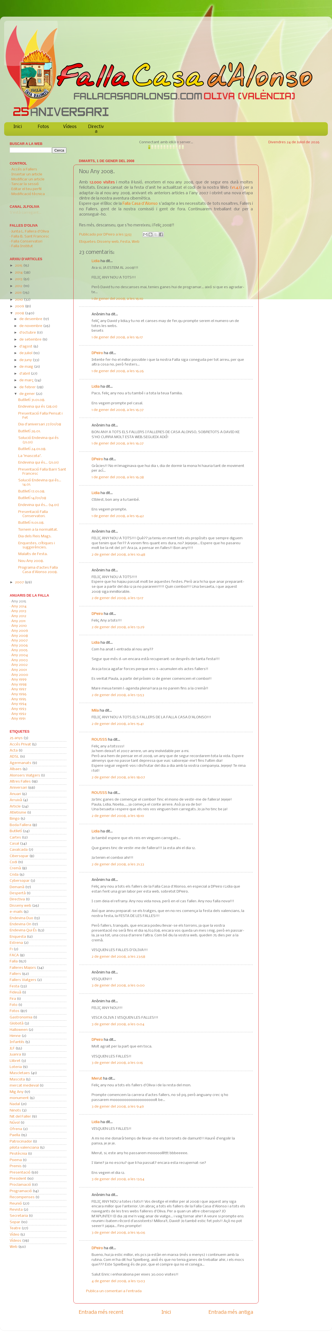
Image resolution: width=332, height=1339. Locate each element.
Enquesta (18, 937)
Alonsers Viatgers (25, 775)
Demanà (17, 887)
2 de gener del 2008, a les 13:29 (118, 627)
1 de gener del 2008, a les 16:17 (117, 337)
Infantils (17, 1042)
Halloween (19, 1030)
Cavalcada (19, 850)
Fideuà (15, 992)
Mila (95, 711)
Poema (16, 1160)
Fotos (43, 126)
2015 (19, 266)
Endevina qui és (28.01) (38, 407)
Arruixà (16, 800)
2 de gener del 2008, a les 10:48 (118, 555)
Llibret (15, 1061)
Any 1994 (19, 704)
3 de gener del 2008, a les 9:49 (118, 1107)
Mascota (17, 1079)
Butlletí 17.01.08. (31, 491)
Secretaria (19, 1216)
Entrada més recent (101, 1312)
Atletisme (18, 813)
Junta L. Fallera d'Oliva (30, 231)
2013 (19, 279)
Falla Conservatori (26, 241)
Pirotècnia (18, 1154)
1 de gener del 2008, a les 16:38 (118, 477)
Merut (97, 1079)
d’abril (25, 374)
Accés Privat (20, 744)
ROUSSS (99, 740)
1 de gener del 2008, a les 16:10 (117, 299)
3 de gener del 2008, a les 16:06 (118, 1233)
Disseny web (108, 242)
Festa (125, 242)
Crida (14, 875)
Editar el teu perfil (26, 189)
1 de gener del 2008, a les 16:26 (118, 371)
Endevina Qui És (23, 930)
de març (26, 380)
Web (135, 242)
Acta (14, 750)
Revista (16, 1210)
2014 (19, 272)
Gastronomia (21, 1017)
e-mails (16, 912)
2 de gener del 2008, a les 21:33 (118, 864)
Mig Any (17, 1092)
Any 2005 (19, 650)
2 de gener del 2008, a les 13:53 (118, 695)
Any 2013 (18, 611)
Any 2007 (19, 640)
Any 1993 (18, 709)
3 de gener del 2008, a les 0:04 (118, 1024)
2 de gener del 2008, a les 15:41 (118, 724)
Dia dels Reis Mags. (34, 536)
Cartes (15, 837)
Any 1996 (19, 694)
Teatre (15, 1228)
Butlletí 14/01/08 (32, 498)
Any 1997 (18, 689)
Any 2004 (19, 655)
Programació (21, 1191)
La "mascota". (30, 456)
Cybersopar (20, 881)
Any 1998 (19, 685)
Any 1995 (18, 699)
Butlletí (16, 831)
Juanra (15, 1054)
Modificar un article (28, 179)
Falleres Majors (23, 968)
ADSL (14, 757)
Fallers (15, 974)
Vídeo (14, 1235)
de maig (26, 367)
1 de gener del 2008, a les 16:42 (118, 516)
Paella (15, 1135)
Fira (13, 999)
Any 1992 (18, 714)
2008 (20, 313)
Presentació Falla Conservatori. (33, 514)
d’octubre (28, 333)
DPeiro (109, 234)
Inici (18, 126)
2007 (20, 582)
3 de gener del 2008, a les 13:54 (118, 1179)
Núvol (15, 1123)
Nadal (15, 1104)
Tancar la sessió (25, 184)
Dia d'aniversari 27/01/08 (39, 424)
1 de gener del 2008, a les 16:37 (118, 410)
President (18, 1179)
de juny (26, 360)
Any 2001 (19, 670)
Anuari (15, 794)
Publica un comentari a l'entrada (114, 1291)
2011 (18, 293)
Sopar (15, 1222)
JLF (12, 1048)
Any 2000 (19, 675)
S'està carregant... (25, 213)
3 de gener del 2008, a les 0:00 (118, 985)
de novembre (31, 326)
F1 (11, 949)
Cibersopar (19, 856)
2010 (19, 300)
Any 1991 (18, 719)
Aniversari (18, 788)
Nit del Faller (20, 1117)
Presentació (20, 1173)
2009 (20, 306)
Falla (14, 961)
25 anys (16, 738)
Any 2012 (18, 616)
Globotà (17, 1023)
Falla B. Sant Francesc (30, 236)
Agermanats (20, 763)
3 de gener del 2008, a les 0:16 (117, 1063)
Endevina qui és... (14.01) (38, 505)
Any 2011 (18, 621)
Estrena (16, 943)
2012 (19, 286)
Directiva (96, 129)
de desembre (31, 319)
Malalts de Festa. (33, 554)
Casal (14, 844)
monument (19, 1098)
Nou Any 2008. (31, 561)
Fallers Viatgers (23, 980)
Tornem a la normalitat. (38, 530)
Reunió (16, 1204)
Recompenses (22, 1197)
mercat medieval (24, 1086)
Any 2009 (19, 631)
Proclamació (20, 1185)
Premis (16, 1166)
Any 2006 (19, 645)
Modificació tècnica (28, 194)
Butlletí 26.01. (29, 431)
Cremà (15, 868)
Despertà (18, 893)
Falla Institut (22, 246)
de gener (27, 394)
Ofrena (16, 1129)
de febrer (28, 387)
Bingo (15, 819)
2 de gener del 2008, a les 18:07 (118, 777)
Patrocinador (21, 1141)
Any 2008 (19, 636)
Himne (15, 1036)
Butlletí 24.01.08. (32, 449)
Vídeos (70, 126)
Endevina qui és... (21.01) (38, 463)
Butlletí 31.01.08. (31, 400)
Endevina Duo (21, 918)
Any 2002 (19, 665)
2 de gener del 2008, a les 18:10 (118, 816)
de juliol (26, 353)
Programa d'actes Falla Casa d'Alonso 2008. (38, 570)
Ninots (15, 1110)
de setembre (30, 340)
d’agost (26, 346)
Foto (13, 1005)
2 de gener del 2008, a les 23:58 (118, 957)
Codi (13, 862)
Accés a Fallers (24, 169)
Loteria (16, 1067)
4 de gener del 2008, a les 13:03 (118, 1281)
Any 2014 (19, 606)
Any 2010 (19, 626)
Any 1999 (19, 680)
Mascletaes (20, 1073)
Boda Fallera (20, 825)
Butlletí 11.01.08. (31, 523)
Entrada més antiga (231, 1312)
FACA (14, 955)
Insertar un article (26, 174)
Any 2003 (19, 660)
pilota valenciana (24, 1148)
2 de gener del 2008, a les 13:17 (117, 598)
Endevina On (20, 924)
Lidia (96, 261)
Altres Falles (20, 782)
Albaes (16, 769)
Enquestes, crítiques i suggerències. (36, 545)
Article (15, 806)
